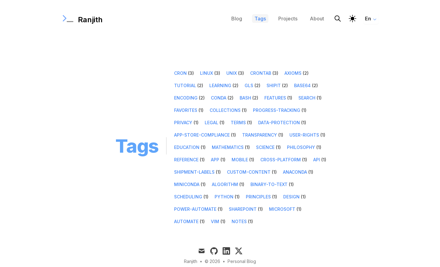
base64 (302, 85)
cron (180, 73)
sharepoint (243, 209)
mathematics (228, 147)
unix (231, 73)
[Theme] (352, 18)
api (316, 159)
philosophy (301, 147)
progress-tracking (276, 110)
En (371, 18)
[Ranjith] (82, 18)
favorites (185, 110)
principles (258, 196)
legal (211, 122)
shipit (274, 85)
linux (206, 73)
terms (238, 122)
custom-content (249, 172)
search (306, 97)
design (291, 196)
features (275, 97)
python (224, 196)
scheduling (188, 196)
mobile (240, 159)
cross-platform (280, 159)
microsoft (282, 209)
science (265, 147)
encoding (186, 97)
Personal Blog (242, 261)
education (186, 147)
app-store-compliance (202, 135)
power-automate (195, 209)
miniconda (186, 184)
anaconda (295, 172)
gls (249, 85)
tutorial (185, 85)
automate (186, 221)
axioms (292, 73)
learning (220, 85)
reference (186, 159)
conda (218, 97)
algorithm (225, 184)
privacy (183, 122)
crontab (260, 73)
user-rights (304, 135)
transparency (259, 135)
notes (239, 221)
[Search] (337, 18)
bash (245, 97)
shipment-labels (194, 172)
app (215, 159)
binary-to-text (269, 184)
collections (225, 110)
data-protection (279, 122)
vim (215, 221)
